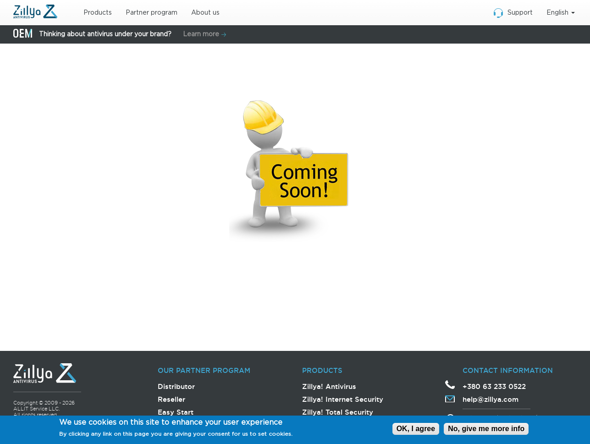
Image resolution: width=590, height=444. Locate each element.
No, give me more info (486, 429)
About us (205, 13)
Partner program (151, 13)
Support (520, 13)
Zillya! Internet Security (342, 399)
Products (97, 13)
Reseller (171, 399)
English (560, 13)
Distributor (176, 386)
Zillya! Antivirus (329, 386)
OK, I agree (416, 429)
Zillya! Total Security (337, 412)
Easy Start (175, 412)
